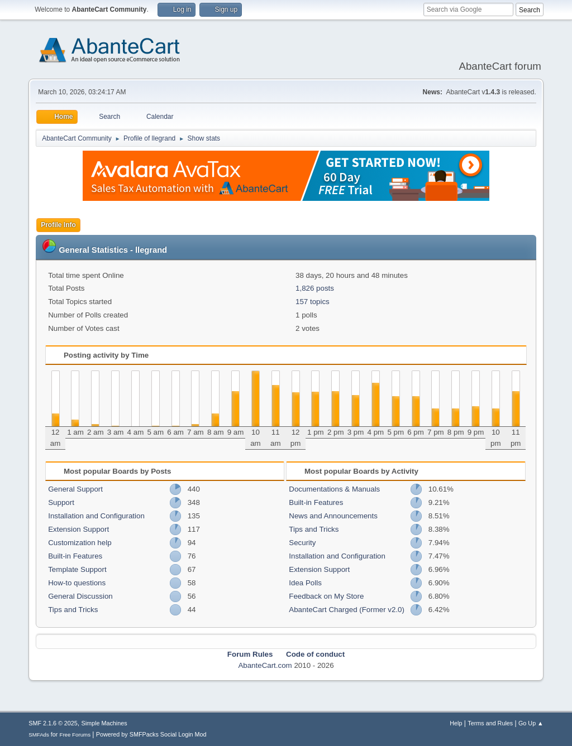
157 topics (312, 301)
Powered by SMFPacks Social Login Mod (151, 734)
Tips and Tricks (73, 609)
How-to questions (77, 583)
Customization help (79, 542)
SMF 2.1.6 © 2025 (53, 723)
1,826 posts (314, 288)
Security (302, 542)
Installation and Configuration (96, 516)
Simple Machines (104, 723)
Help (456, 723)
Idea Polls (305, 583)
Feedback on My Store (326, 596)
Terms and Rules (490, 723)
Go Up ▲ (531, 723)
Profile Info (58, 225)
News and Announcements (333, 516)
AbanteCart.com (265, 665)
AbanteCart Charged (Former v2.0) (346, 609)
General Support (75, 489)
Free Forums (74, 734)
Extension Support (78, 529)
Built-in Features (75, 556)
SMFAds (38, 734)
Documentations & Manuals (334, 489)
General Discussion (80, 596)
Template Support (77, 569)
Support (61, 502)
